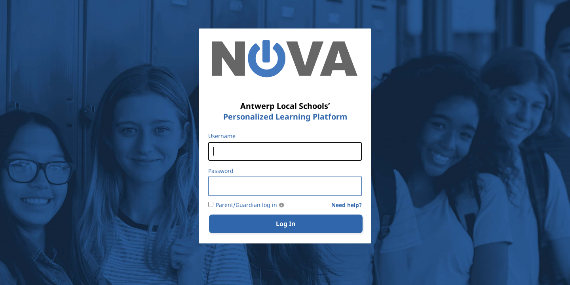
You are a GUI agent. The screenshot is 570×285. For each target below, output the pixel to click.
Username (222, 136)
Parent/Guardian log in (246, 205)
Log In (285, 223)
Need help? (346, 205)
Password (221, 171)
